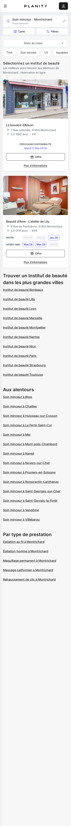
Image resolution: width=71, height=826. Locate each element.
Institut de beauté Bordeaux (23, 290)
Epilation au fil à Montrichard (23, 542)
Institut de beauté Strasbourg (24, 365)
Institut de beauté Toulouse (23, 375)
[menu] (5, 6)
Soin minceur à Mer (17, 434)
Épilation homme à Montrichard (25, 551)
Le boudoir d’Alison (20, 125)
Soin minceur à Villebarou (21, 519)
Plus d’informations (35, 165)
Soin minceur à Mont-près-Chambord (30, 444)
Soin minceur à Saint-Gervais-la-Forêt (30, 501)
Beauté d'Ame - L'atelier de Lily (27, 221)
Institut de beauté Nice (19, 346)
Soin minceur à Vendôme (21, 510)
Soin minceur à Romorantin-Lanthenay (31, 482)
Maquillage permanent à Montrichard (29, 560)
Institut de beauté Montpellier (24, 327)
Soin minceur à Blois (17, 397)
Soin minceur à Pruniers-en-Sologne (29, 472)
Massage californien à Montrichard (28, 570)
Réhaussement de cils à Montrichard (29, 579)
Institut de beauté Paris (20, 356)
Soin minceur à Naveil (18, 453)
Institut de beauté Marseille (22, 318)
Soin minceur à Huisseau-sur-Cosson (30, 416)
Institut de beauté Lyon (19, 308)
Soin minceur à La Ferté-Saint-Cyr (27, 425)
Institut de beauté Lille (19, 299)
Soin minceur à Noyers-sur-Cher (26, 463)
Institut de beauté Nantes (21, 337)
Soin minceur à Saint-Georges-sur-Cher (31, 491)
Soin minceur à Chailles (20, 406)
